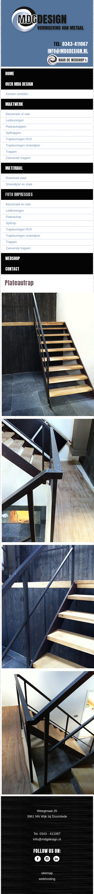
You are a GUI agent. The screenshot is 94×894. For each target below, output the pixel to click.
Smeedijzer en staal (19, 184)
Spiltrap (11, 223)
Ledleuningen (15, 120)
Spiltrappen (13, 133)
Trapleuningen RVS (19, 139)
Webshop (12, 258)
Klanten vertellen (17, 94)
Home (9, 73)
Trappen (11, 151)
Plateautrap (13, 217)
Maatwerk (14, 104)
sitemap (47, 873)
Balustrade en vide (18, 204)
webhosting (47, 879)
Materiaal (14, 168)
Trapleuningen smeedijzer (23, 145)
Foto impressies (19, 194)
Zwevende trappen (18, 158)
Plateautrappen (16, 126)
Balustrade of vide (18, 114)
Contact (12, 269)
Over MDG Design (19, 84)
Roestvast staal (16, 178)
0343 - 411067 (49, 834)
